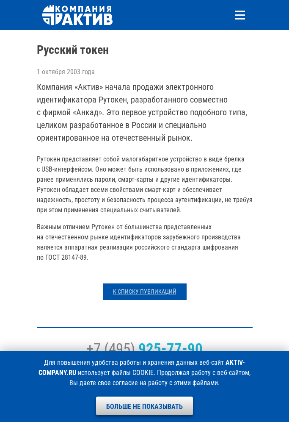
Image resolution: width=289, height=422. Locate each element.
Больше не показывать (144, 407)
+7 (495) (144, 349)
